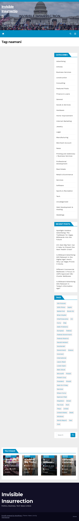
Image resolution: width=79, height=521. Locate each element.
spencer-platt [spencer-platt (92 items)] (62, 397)
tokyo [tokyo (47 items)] (59, 408)
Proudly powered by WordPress (12, 515)
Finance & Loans (63, 94)
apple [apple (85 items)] (70, 307)
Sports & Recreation (64, 191)
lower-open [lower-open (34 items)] (61, 366)
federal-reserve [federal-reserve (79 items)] (63, 338)
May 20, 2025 (68, 466)
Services (59, 180)
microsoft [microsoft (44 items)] (60, 373)
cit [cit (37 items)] (72, 319)
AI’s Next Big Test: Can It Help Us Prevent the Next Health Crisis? (65, 247)
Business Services (63, 72)
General (59, 99)
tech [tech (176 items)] (67, 405)
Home (75, 516)
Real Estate (61, 169)
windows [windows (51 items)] (60, 416)
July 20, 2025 (49, 466)
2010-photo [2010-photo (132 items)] (61, 307)
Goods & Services (63, 105)
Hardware (60, 110)
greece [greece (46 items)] (70, 350)
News (58, 148)
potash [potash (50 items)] (68, 373)
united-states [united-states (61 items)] (62, 412)
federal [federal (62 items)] (68, 330)
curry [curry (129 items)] (59, 323)
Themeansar (5, 517)
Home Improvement (64, 116)
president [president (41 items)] (60, 381)
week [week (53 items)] (71, 412)
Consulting (60, 83)
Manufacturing (62, 137)
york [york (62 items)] (58, 424)
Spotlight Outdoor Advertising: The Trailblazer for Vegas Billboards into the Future (64, 235)
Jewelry (59, 127)
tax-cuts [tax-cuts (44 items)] (60, 405)
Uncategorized (62, 202)
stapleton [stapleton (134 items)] (60, 401)
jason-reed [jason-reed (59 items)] (61, 362)
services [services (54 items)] (60, 389)
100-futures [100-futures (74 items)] (61, 303)
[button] (70, 34)
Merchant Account (63, 143)
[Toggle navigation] (75, 34)
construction (61, 78)
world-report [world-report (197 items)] (62, 420)
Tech (58, 196)
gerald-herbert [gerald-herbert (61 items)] (62, 342)
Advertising (60, 61)
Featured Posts (62, 88)
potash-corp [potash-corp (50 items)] (61, 377)
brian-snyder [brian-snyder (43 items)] (61, 315)
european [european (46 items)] (60, 330)
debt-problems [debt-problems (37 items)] (62, 327)
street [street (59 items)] (68, 401)
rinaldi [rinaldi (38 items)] (68, 381)
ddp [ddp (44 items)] (64, 323)
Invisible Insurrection (9, 11)
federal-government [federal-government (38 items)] (64, 334)
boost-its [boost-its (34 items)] (70, 311)
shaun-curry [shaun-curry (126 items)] (61, 393)
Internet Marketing (64, 121)
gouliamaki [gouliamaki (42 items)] (61, 346)
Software (60, 185)
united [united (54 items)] (66, 408)
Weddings (60, 215)
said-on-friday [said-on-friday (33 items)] (62, 385)
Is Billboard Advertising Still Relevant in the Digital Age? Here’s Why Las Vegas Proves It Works (65, 259)
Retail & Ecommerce (64, 175)
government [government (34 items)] (61, 350)
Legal (58, 132)
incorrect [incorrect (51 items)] (60, 354)
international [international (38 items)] (61, 358)
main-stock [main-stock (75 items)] (61, 369)
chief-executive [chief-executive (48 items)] (62, 319)
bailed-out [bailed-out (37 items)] (61, 311)
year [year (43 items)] (70, 420)
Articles (59, 67)
